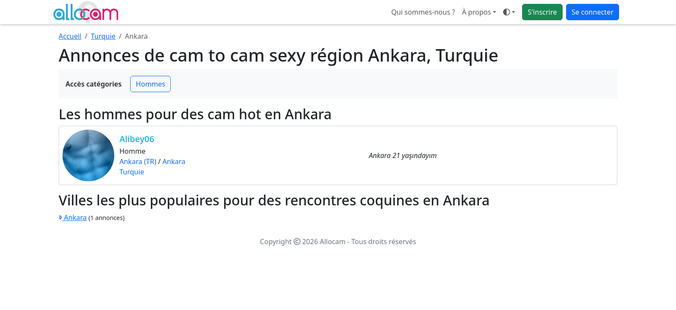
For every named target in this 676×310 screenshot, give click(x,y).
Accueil (70, 36)
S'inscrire (542, 12)
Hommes (150, 84)
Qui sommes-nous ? (423, 12)
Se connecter (592, 12)
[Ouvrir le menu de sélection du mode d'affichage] (509, 12)
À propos (476, 12)
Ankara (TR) (137, 161)
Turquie (103, 36)
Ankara (174, 161)
